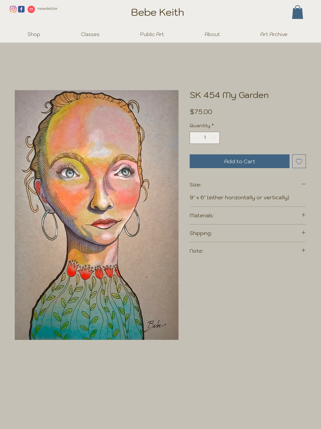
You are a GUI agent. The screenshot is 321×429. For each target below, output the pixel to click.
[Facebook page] (21, 9)
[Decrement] (195, 138)
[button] (297, 12)
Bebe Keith (157, 12)
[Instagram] (13, 9)
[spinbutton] (205, 138)
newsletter (47, 8)
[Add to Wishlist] (299, 161)
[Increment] (215, 138)
